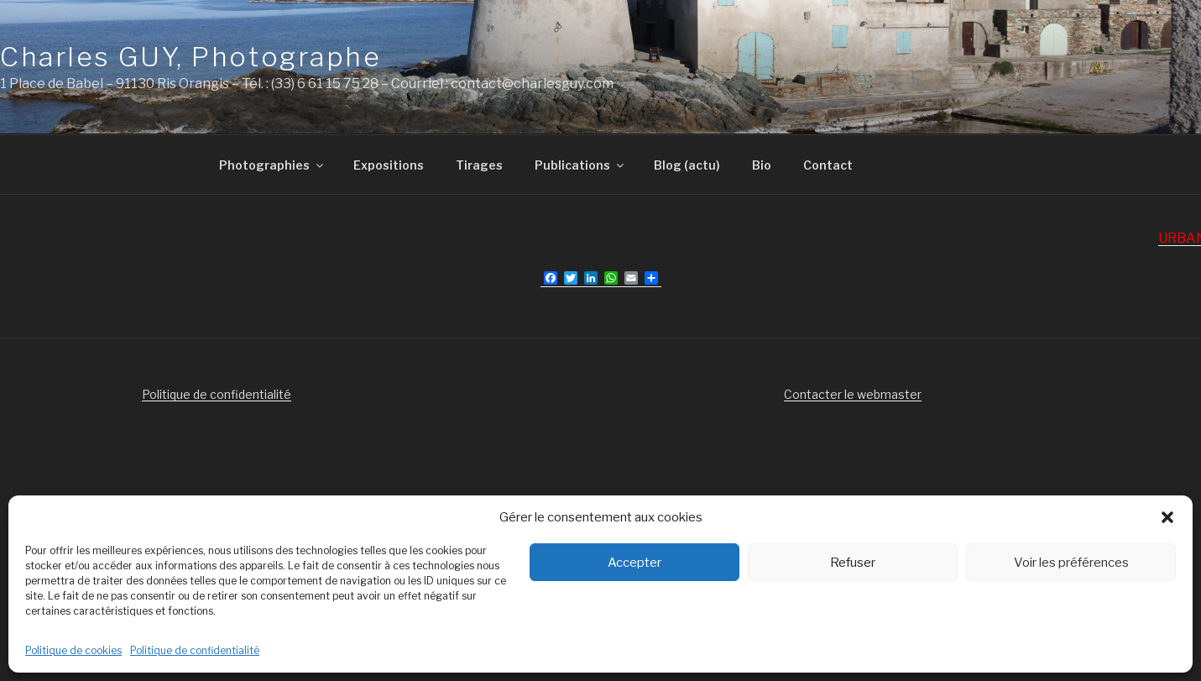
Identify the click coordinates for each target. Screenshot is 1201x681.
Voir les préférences (1071, 562)
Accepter (634, 562)
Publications (580, 165)
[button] (1167, 517)
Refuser (852, 562)
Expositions (388, 165)
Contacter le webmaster (853, 394)
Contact (828, 165)
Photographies (272, 165)
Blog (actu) (687, 165)
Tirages (479, 165)
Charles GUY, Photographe (190, 56)
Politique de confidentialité (194, 650)
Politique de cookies (73, 650)
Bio (761, 165)
